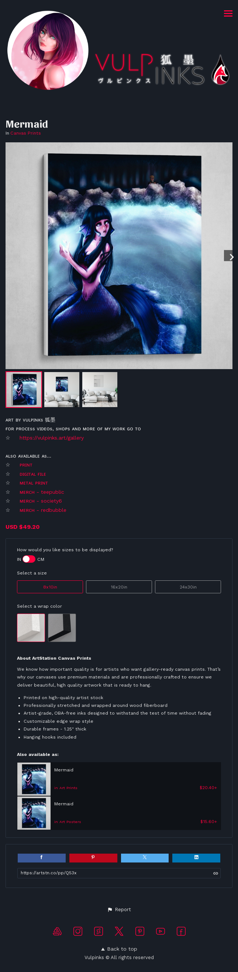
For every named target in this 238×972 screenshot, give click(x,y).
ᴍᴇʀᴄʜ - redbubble (43, 510)
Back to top (119, 949)
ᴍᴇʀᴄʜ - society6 (42, 501)
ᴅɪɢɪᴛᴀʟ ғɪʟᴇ (34, 474)
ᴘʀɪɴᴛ (26, 465)
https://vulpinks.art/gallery (52, 438)
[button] (119, 910)
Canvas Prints (25, 133)
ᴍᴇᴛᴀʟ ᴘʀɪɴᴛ (35, 483)
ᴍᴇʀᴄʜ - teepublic (42, 492)
